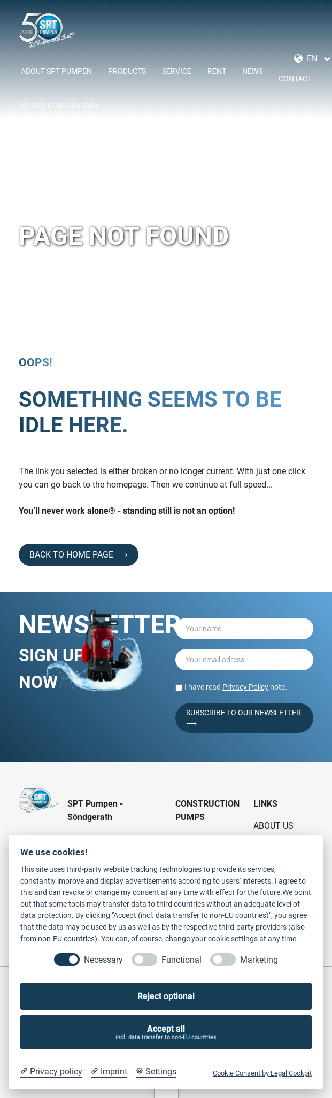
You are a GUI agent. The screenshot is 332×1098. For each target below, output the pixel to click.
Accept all (166, 1032)
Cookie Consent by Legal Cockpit (262, 1073)
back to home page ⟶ (78, 555)
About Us (273, 826)
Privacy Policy (245, 687)
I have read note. (235, 687)
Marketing (259, 960)
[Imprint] (109, 1071)
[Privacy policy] (51, 1071)
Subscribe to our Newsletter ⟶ (243, 718)
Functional (181, 960)
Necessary (103, 960)
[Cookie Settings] (156, 1071)
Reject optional (166, 996)
